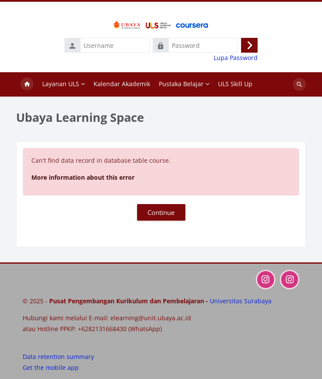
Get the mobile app (51, 367)
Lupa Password (236, 58)
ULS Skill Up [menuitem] (235, 84)
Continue (161, 212)
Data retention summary (58, 356)
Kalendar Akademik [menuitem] (122, 84)
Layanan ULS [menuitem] (60, 84)
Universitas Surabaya (241, 301)
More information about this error (82, 177)
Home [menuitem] (27, 84)
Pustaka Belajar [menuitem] (181, 84)
